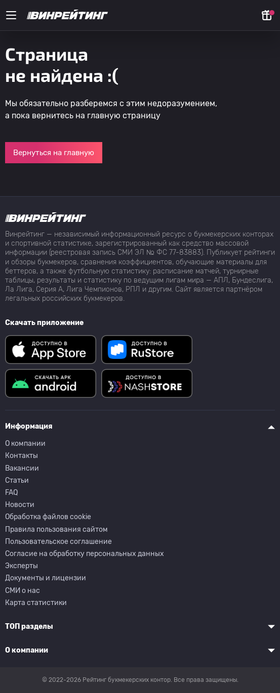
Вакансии (22, 468)
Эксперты (21, 566)
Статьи (17, 480)
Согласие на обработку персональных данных (84, 553)
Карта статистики (36, 602)
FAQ (11, 492)
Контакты (21, 455)
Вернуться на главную (53, 152)
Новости (19, 504)
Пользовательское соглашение (58, 541)
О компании (25, 443)
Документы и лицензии (45, 578)
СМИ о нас (22, 590)
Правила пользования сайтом (56, 529)
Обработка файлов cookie (48, 517)
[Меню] (11, 15)
